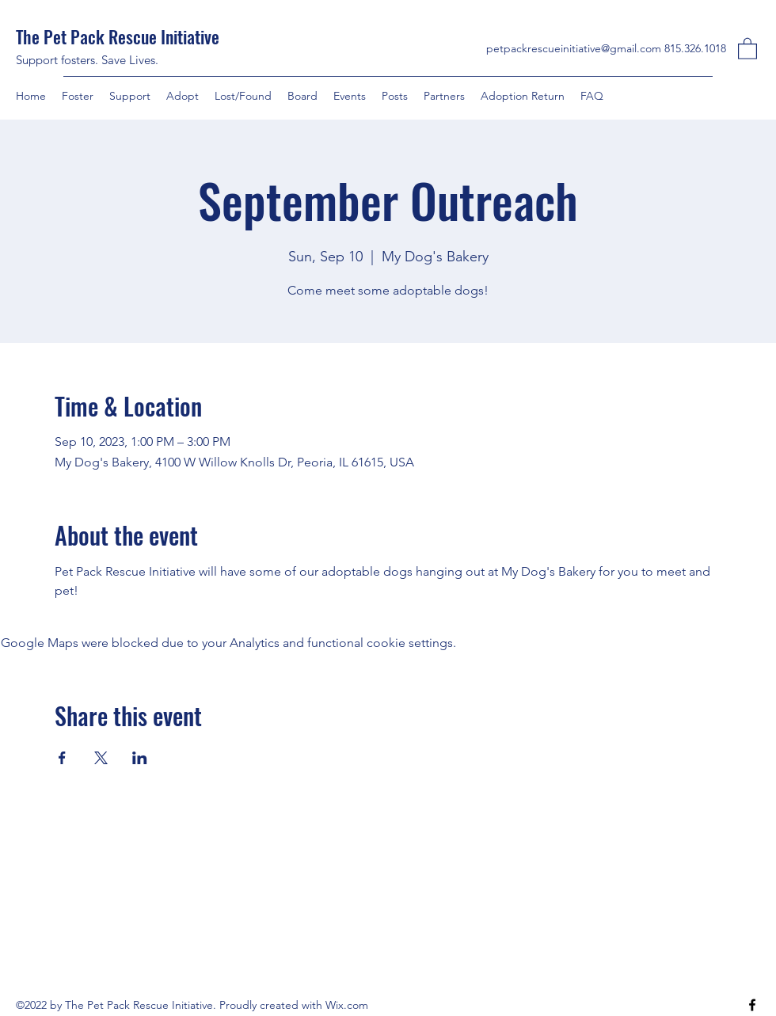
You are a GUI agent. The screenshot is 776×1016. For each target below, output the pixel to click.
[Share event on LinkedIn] (139, 758)
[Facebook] (752, 1005)
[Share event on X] (100, 758)
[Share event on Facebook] (62, 758)
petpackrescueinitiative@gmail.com (573, 48)
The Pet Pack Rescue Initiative (119, 36)
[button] (747, 47)
